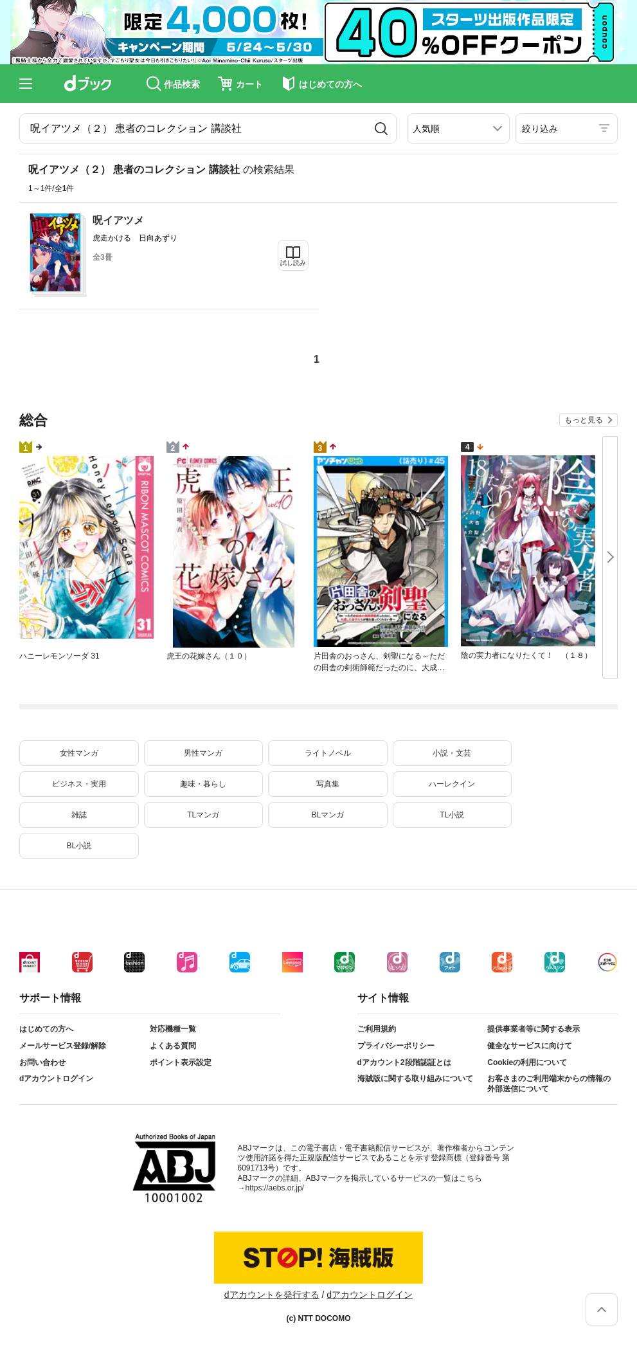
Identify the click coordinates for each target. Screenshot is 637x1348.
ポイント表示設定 (180, 1062)
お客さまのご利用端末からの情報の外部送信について (549, 1083)
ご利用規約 (376, 1029)
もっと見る (583, 419)
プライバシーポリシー (396, 1045)
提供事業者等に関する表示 (533, 1029)
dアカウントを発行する (271, 1294)
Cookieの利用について (527, 1062)
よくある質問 (173, 1045)
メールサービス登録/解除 (62, 1045)
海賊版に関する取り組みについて (415, 1078)
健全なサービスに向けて (529, 1045)
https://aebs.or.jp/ (275, 1187)
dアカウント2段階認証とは (404, 1062)
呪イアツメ (118, 220)
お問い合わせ (42, 1062)
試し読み (293, 262)
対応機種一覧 (173, 1029)
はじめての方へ (46, 1029)
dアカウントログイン (56, 1078)
